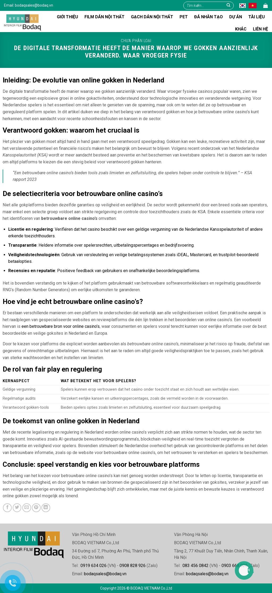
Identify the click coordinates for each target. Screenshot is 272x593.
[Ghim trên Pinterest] (36, 507)
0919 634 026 (93, 565)
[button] (265, 6)
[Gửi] (228, 6)
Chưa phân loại (136, 40)
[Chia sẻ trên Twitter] (17, 507)
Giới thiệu (67, 16)
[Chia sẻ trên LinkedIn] (45, 507)
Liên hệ (260, 29)
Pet (184, 16)
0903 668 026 (235, 565)
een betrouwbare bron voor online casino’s (61, 326)
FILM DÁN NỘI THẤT (104, 16)
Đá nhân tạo (208, 16)
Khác (240, 29)
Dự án (235, 16)
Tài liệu (256, 16)
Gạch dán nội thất (152, 16)
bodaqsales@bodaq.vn (34, 5)
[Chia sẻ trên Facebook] (7, 507)
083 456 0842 (195, 565)
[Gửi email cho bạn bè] (26, 507)
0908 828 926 (133, 565)
